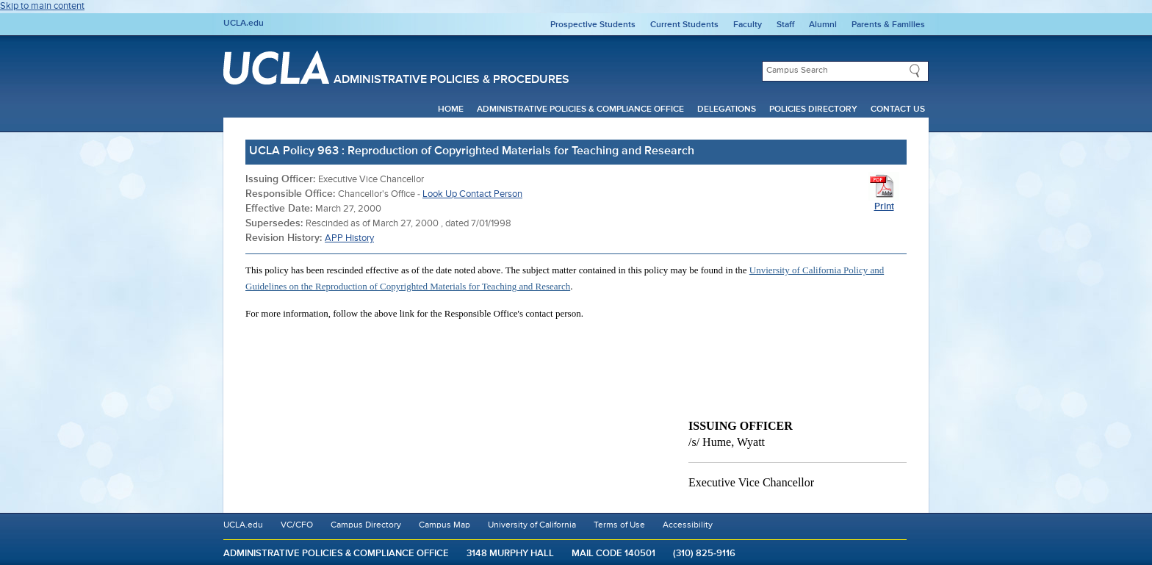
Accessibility (688, 525)
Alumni (823, 25)
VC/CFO (297, 525)
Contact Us (898, 109)
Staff (785, 25)
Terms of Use (619, 525)
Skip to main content (42, 6)
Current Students (684, 25)
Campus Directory (366, 525)
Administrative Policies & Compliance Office (580, 109)
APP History (349, 238)
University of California (532, 525)
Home (451, 109)
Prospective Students (593, 25)
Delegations (726, 109)
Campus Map (444, 525)
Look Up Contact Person (472, 194)
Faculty (747, 25)
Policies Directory (813, 109)
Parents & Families (888, 25)
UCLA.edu (243, 23)
